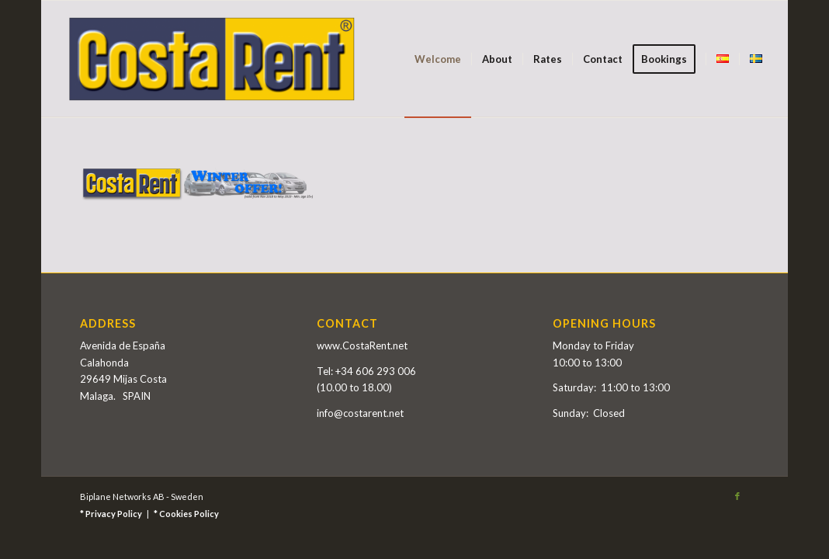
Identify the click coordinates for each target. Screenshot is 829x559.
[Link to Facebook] (737, 496)
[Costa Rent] (212, 59)
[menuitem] (437, 59)
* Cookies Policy (186, 514)
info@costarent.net (360, 413)
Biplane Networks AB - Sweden (141, 496)
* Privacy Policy (111, 514)
